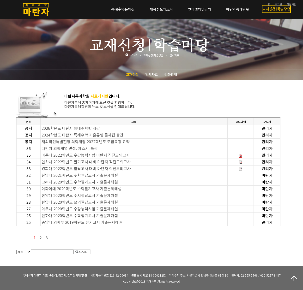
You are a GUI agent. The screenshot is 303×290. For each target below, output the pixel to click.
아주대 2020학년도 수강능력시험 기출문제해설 (80, 209)
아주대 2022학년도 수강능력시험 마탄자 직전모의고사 (86, 155)
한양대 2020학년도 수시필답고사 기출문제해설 (80, 195)
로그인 (278, 4)
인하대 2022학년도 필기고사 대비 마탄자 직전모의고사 (86, 162)
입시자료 (151, 74)
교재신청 (132, 74)
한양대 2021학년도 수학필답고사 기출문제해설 (80, 175)
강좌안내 (170, 74)
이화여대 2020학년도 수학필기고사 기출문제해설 (81, 188)
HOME (133, 55)
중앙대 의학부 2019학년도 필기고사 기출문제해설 (82, 222)
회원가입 (291, 4)
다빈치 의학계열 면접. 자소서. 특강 (70, 148)
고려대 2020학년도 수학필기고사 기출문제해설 (80, 182)
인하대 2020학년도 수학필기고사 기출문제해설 (80, 215)
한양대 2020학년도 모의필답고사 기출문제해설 (80, 202)
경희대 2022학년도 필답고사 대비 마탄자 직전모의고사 (86, 168)
